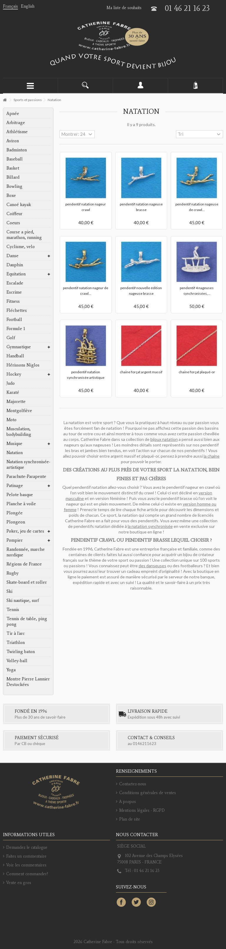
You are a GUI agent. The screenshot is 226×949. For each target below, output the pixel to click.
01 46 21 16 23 (187, 8)
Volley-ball (16, 660)
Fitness (13, 301)
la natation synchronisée (150, 526)
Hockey (13, 374)
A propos (127, 801)
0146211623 (144, 743)
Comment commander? (27, 873)
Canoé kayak (18, 204)
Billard (12, 177)
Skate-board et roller (26, 582)
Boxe (11, 195)
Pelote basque (19, 494)
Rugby (12, 573)
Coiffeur (14, 213)
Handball (15, 356)
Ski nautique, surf (22, 600)
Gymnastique (18, 346)
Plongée (14, 512)
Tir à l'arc (15, 633)
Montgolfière (19, 410)
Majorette (16, 401)
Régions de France (24, 564)
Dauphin (14, 264)
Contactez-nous (132, 783)
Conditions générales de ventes (147, 792)
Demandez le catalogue (26, 847)
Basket (12, 168)
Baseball (14, 159)
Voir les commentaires (26, 865)
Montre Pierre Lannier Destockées (28, 681)
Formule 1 (15, 328)
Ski (9, 591)
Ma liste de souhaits (124, 7)
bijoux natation (164, 439)
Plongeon (15, 522)
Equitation (16, 274)
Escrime (14, 292)
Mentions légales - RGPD (142, 810)
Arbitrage (15, 122)
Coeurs (13, 222)
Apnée (12, 113)
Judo (10, 383)
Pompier (14, 540)
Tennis (12, 609)
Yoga (11, 669)
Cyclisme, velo (20, 246)
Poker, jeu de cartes (25, 531)
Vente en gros (18, 882)
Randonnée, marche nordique (25, 552)
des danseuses (152, 565)
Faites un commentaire (26, 856)
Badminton (16, 150)
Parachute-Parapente (26, 476)
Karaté (12, 392)
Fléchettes (16, 310)
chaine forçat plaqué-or (197, 372)
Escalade (14, 283)
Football (14, 319)
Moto (11, 419)
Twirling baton (20, 651)
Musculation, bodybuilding (18, 431)
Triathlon (15, 642)
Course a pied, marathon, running (24, 234)
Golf (10, 337)
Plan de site (129, 819)
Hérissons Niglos (22, 365)
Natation (14, 452)
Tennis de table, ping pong (26, 621)
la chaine (212, 455)
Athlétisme (17, 131)
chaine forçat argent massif (141, 372)
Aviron (12, 140)
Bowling (14, 186)
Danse (12, 255)
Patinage (14, 485)
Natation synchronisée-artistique (28, 464)
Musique (14, 443)
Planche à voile (21, 503)
